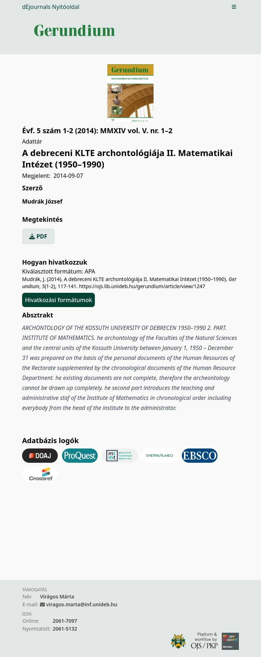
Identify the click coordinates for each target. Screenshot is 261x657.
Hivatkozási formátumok (58, 300)
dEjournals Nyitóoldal (51, 7)
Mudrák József (42, 201)
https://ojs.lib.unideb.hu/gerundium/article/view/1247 (142, 286)
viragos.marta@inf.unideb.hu (81, 604)
